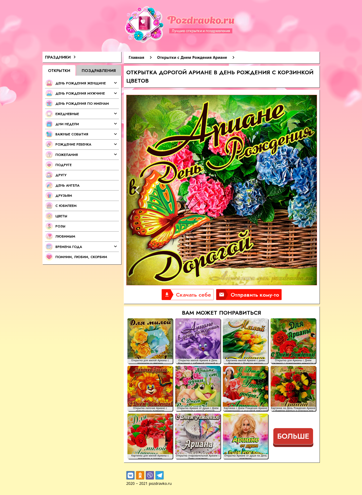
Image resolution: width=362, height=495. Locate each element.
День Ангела (67, 185)
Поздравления (99, 70)
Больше (293, 436)
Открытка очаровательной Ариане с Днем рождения (198, 456)
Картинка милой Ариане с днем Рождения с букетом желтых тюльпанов (245, 361)
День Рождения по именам (82, 103)
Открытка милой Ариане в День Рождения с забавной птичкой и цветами (197, 361)
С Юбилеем (66, 205)
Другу (60, 175)
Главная (136, 57)
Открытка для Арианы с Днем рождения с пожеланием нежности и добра (293, 361)
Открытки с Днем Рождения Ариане (192, 57)
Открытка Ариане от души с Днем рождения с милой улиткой (198, 409)
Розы (60, 226)
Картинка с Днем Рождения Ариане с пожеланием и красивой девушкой (245, 409)
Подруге (63, 164)
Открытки (59, 70)
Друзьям (63, 195)
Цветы (61, 216)
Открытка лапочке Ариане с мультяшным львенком (150, 409)
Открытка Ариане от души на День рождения (245, 456)
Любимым (65, 236)
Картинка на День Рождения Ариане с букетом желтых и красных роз (293, 409)
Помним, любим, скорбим (81, 256)
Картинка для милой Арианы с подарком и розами (150, 456)
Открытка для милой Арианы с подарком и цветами (150, 361)
